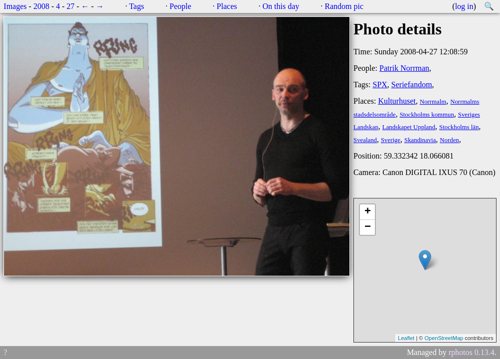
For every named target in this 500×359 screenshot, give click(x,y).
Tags (136, 6)
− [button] (367, 227)
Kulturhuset (397, 101)
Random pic (344, 6)
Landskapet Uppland (408, 127)
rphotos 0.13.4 (472, 352)
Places (227, 6)
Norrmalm (433, 101)
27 (71, 6)
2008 (41, 6)
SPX (379, 84)
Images (14, 6)
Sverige (390, 140)
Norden (449, 140)
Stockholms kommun (427, 114)
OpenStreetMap (443, 338)
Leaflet (406, 338)
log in (464, 6)
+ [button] (367, 211)
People (180, 6)
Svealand (365, 140)
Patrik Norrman (404, 68)
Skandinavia (420, 140)
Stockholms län (459, 127)
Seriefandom (411, 84)
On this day (281, 6)
